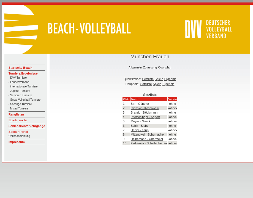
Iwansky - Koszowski (145, 108)
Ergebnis (170, 79)
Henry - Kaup (140, 130)
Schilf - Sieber (140, 125)
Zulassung (150, 67)
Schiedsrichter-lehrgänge (27, 126)
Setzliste (148, 79)
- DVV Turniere (18, 77)
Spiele (159, 79)
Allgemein (135, 67)
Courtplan (164, 67)
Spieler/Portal (18, 131)
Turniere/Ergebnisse (23, 73)
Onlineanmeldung (19, 136)
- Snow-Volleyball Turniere (24, 99)
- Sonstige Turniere (20, 104)
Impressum (17, 142)
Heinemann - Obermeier (147, 139)
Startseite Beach (20, 67)
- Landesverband (19, 82)
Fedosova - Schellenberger (149, 143)
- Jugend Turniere (19, 90)
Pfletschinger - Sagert (145, 117)
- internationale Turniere (23, 86)
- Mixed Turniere (18, 108)
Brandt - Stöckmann (144, 112)
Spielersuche (18, 120)
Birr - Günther (140, 103)
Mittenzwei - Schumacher (148, 134)
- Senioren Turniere (20, 95)
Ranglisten (16, 114)
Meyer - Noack (141, 121)
